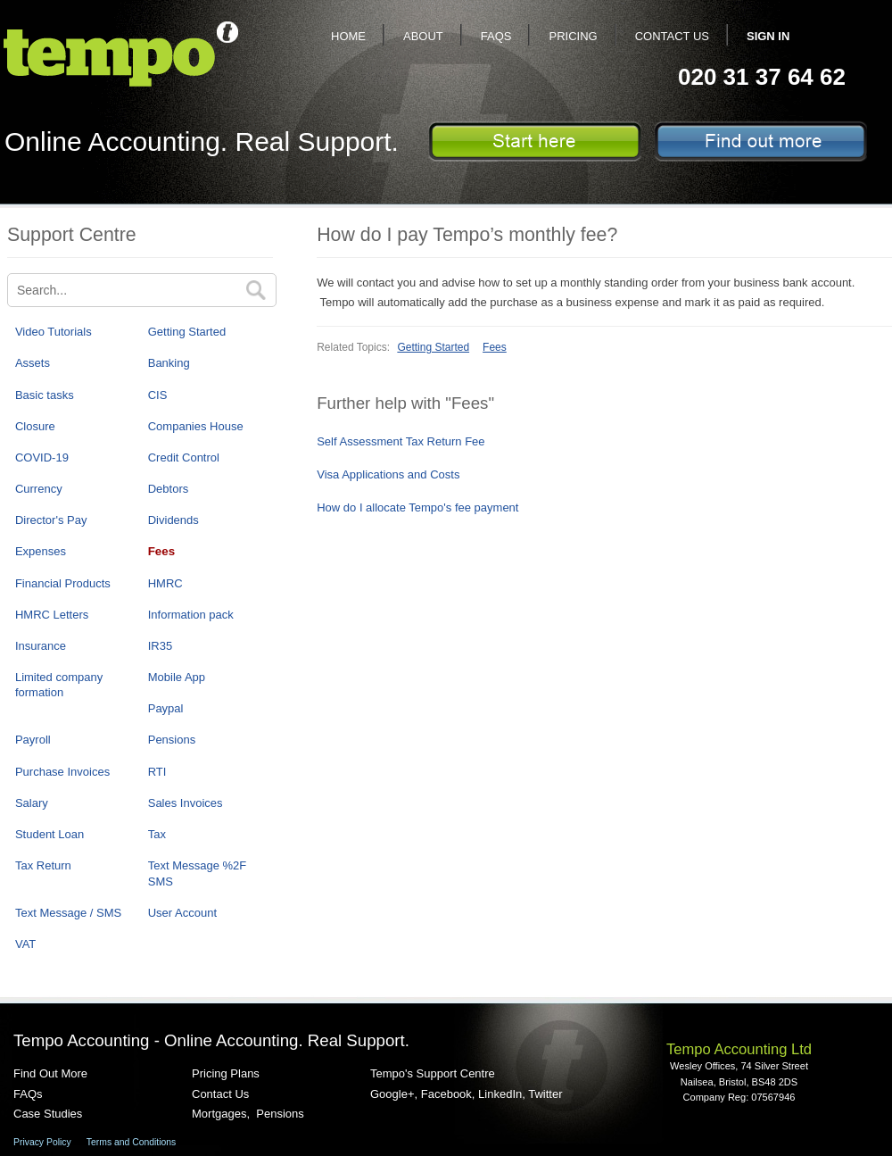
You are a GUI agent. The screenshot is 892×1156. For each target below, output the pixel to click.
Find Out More (50, 1073)
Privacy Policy (42, 1142)
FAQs (496, 36)
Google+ (392, 1094)
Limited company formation (59, 684)
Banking (169, 363)
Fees (161, 551)
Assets (32, 363)
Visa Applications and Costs (388, 474)
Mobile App (176, 677)
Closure (35, 426)
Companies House (196, 426)
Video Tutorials (53, 331)
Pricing (573, 36)
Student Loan (49, 834)
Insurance (40, 646)
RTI (157, 771)
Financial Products (63, 583)
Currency (38, 488)
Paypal (166, 708)
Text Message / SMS (68, 912)
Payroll (33, 739)
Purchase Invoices (62, 771)
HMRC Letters (51, 614)
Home (348, 36)
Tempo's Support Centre (432, 1073)
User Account (182, 912)
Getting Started (187, 331)
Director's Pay (51, 520)
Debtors (168, 488)
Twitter (545, 1094)
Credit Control (183, 457)
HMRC (165, 583)
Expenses (40, 551)
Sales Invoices (185, 803)
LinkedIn (500, 1094)
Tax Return (43, 865)
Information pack (191, 614)
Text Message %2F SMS (197, 873)
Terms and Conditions (132, 1142)
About (423, 36)
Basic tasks (44, 395)
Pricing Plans (226, 1073)
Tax (157, 834)
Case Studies (47, 1113)
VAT (25, 944)
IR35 (160, 646)
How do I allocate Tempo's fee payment (417, 507)
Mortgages (219, 1113)
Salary (31, 803)
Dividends (173, 520)
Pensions (171, 739)
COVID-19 (42, 457)
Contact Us (672, 36)
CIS (158, 395)
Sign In (768, 36)
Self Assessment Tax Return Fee (400, 441)
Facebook (446, 1094)
